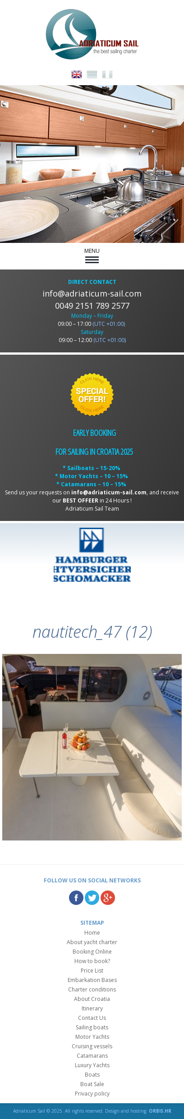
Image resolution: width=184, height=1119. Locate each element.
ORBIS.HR (160, 1111)
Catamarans (92, 1056)
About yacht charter (92, 942)
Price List (92, 970)
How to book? (92, 961)
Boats (92, 1074)
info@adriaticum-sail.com (92, 293)
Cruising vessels (92, 1046)
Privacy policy (92, 1093)
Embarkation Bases (92, 980)
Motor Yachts (92, 1037)
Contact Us (92, 1018)
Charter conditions (92, 989)
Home (92, 932)
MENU (92, 255)
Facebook (76, 898)
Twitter (92, 898)
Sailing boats (92, 1027)
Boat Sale (92, 1084)
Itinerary (92, 1008)
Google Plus (108, 898)
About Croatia (92, 999)
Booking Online (92, 951)
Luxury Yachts (92, 1065)
